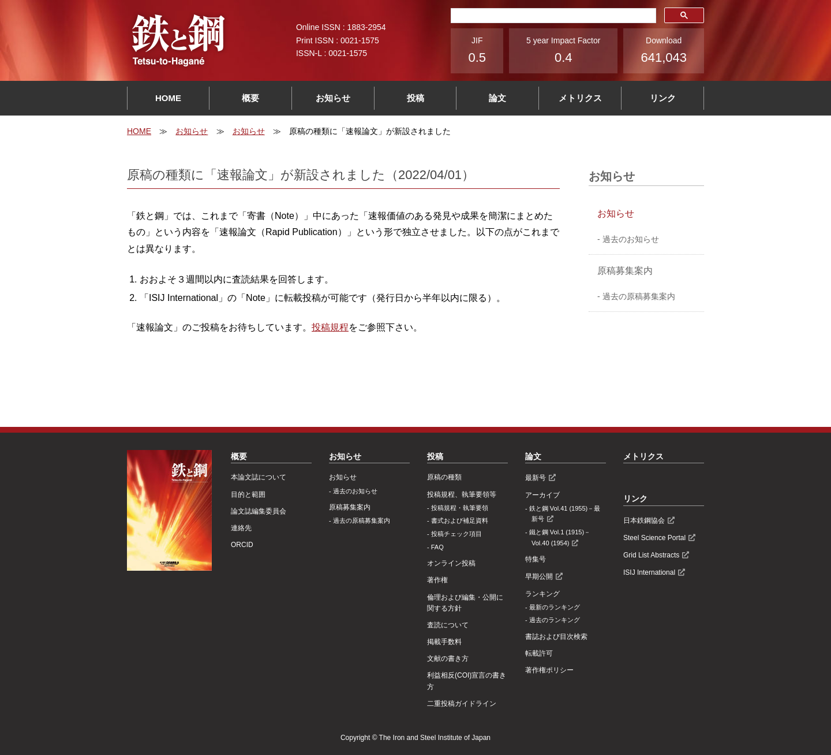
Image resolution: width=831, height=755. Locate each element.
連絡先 (241, 528)
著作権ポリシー (549, 670)
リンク (663, 98)
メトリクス (580, 98)
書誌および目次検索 (556, 637)
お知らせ (333, 98)
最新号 (535, 478)
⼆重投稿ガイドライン (461, 704)
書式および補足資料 (459, 520)
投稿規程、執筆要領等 (461, 494)
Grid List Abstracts (651, 555)
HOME (168, 98)
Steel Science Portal (654, 538)
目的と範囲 (248, 494)
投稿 (415, 98)
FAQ (437, 547)
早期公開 (539, 576)
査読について (448, 625)
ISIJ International (649, 572)
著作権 (437, 580)
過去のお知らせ (630, 239)
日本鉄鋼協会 (644, 520)
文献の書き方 (448, 658)
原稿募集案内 (625, 271)
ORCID (242, 545)
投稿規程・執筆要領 (459, 507)
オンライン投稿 (451, 563)
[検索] (552, 16)
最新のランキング (554, 607)
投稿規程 (330, 327)
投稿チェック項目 (456, 533)
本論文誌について (258, 477)
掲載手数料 (444, 642)
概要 (250, 98)
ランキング (542, 594)
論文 (497, 98)
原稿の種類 (444, 477)
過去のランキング (554, 619)
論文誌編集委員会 (258, 511)
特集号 (535, 559)
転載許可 (539, 653)
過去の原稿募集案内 (638, 296)
